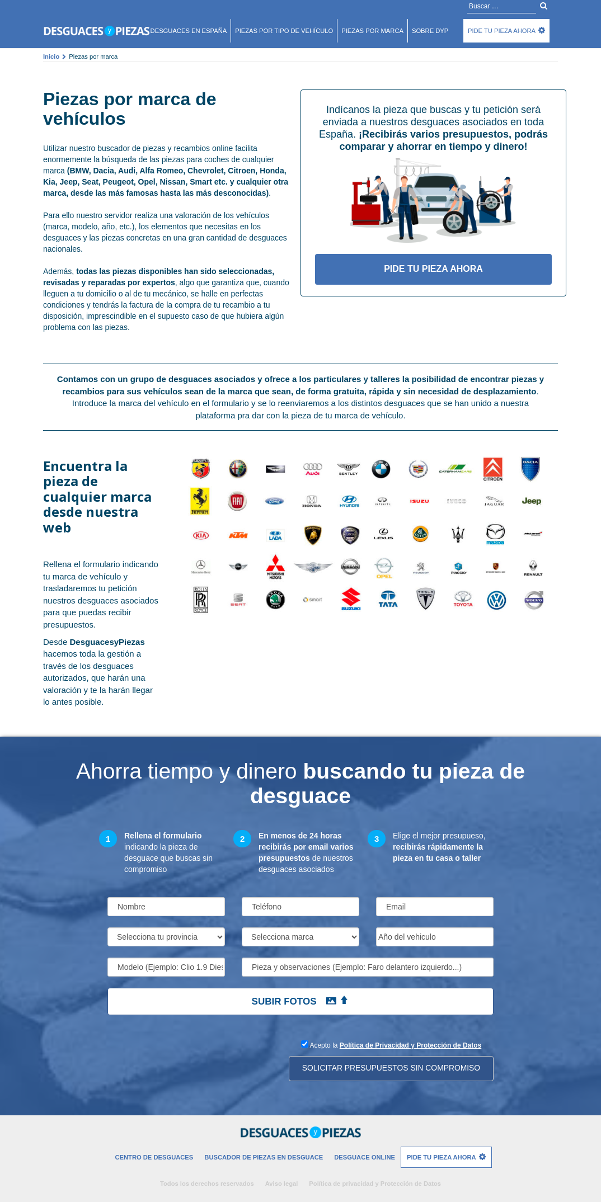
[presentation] (192, 1060)
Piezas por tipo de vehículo (284, 30)
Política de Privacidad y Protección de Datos (410, 1045)
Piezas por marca (372, 30)
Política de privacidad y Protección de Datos (375, 1183)
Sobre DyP (430, 30)
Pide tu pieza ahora (502, 30)
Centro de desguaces (154, 1157)
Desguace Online (364, 1157)
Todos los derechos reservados (207, 1183)
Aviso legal (281, 1183)
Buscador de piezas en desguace (263, 1157)
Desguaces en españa (189, 30)
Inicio (51, 56)
